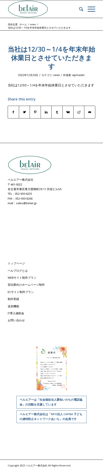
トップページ (16, 263)
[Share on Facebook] (13, 112)
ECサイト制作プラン (21, 292)
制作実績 (13, 299)
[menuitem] (79, 9)
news (56, 75)
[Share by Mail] (89, 112)
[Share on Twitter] (24, 112)
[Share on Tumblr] (57, 112)
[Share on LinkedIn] (46, 112)
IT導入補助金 (16, 313)
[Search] (79, 9)
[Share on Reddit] (79, 112)
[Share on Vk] (68, 112)
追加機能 (13, 306)
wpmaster (78, 75)
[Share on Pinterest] (35, 112)
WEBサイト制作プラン (22, 278)
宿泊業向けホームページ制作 (26, 285)
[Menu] (89, 9)
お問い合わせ (16, 320)
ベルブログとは (18, 271)
